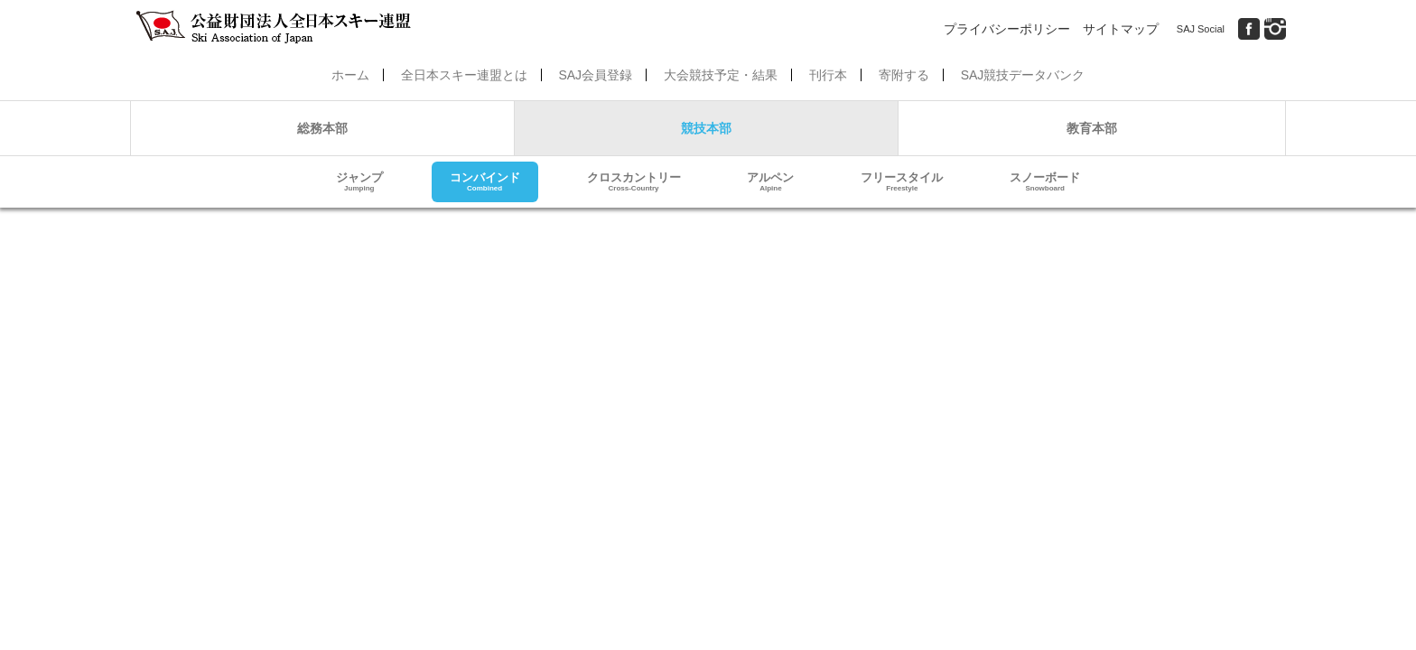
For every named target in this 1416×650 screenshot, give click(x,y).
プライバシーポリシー (1007, 29)
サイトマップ (1121, 29)
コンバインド (485, 182)
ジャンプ (359, 182)
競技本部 (706, 128)
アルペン (770, 182)
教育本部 (1092, 128)
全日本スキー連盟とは (464, 75)
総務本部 (322, 128)
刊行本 (828, 75)
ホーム (350, 75)
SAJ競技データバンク (1023, 75)
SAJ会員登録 (595, 75)
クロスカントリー (634, 182)
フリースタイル (902, 182)
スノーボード (1045, 182)
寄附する (904, 75)
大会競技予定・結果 (721, 75)
